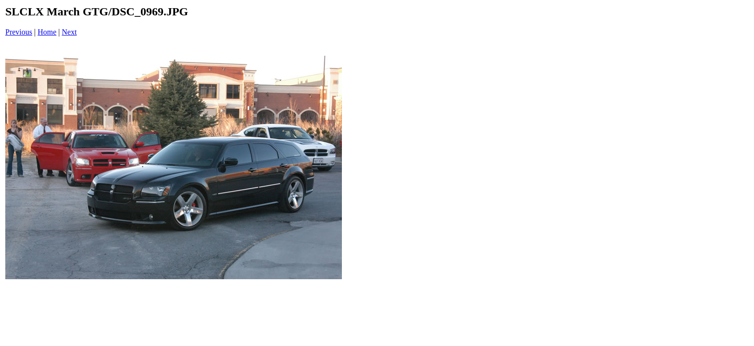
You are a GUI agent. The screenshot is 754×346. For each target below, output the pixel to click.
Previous (18, 32)
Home (47, 32)
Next (69, 32)
